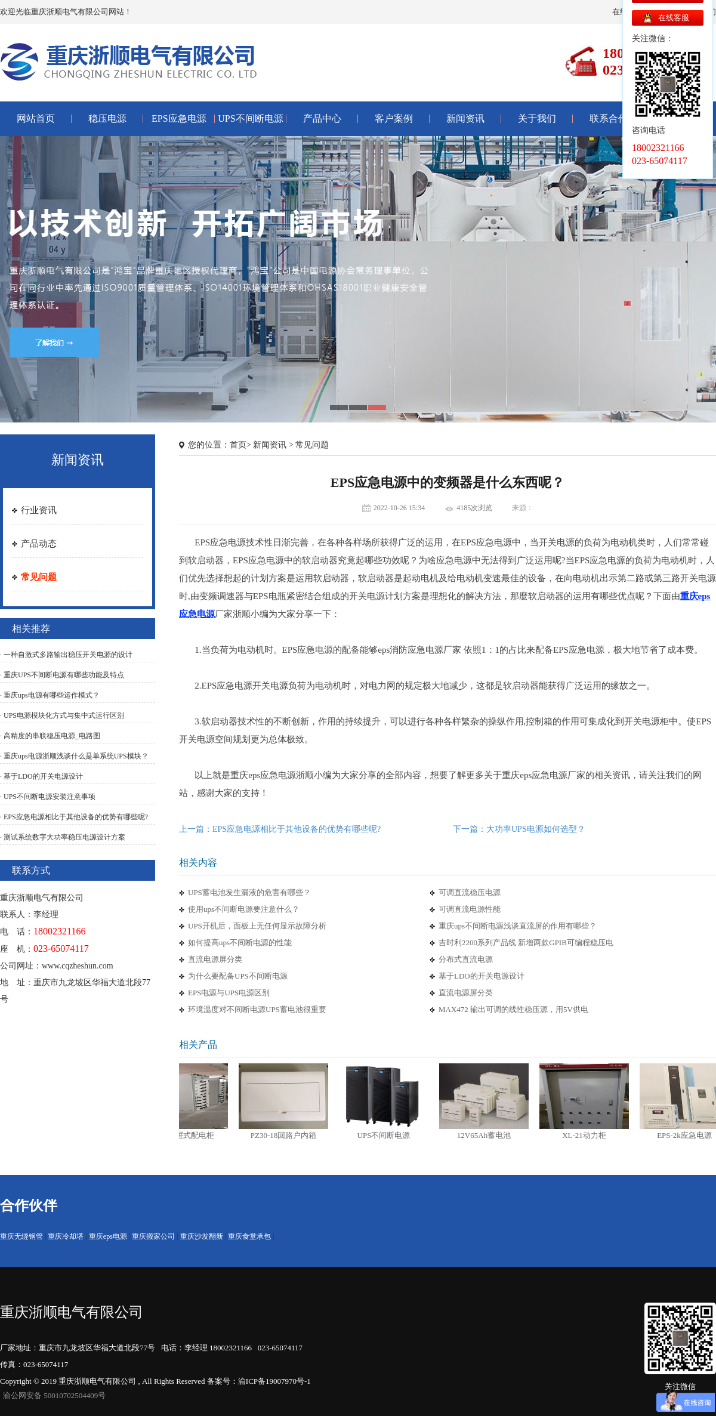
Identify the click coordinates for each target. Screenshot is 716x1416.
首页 (238, 444)
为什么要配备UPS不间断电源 (238, 975)
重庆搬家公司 (153, 1236)
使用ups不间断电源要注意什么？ (244, 909)
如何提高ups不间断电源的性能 (240, 942)
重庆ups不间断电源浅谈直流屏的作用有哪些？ (518, 925)
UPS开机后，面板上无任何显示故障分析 (257, 925)
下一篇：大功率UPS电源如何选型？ (519, 829)
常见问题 (39, 577)
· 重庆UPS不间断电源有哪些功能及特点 (62, 675)
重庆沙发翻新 (201, 1236)
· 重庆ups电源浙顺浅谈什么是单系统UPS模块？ (74, 756)
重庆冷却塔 (66, 1236)
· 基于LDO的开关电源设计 (41, 776)
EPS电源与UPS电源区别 (229, 992)
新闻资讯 (465, 118)
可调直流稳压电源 (470, 892)
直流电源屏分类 (215, 959)
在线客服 (673, 17)
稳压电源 (107, 118)
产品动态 (39, 543)
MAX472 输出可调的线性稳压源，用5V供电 (513, 1009)
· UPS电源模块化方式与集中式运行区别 (62, 715)
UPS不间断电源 (250, 118)
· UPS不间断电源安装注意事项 (47, 796)
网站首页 (36, 118)
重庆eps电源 (108, 1236)
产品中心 (322, 118)
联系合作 (609, 118)
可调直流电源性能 (470, 909)
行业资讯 (39, 510)
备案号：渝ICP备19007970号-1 (259, 1381)
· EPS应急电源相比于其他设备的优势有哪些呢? (74, 817)
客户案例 (394, 118)
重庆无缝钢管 (21, 1236)
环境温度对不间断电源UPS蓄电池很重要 (257, 1009)
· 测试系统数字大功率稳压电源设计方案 (62, 837)
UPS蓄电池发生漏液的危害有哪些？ (249, 892)
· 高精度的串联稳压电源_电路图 (50, 736)
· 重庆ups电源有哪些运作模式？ (50, 695)
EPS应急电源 (179, 118)
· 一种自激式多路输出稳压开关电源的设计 (66, 654)
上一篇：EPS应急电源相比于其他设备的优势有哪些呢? (280, 829)
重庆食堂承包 (249, 1236)
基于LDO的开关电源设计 (481, 975)
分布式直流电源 (466, 959)
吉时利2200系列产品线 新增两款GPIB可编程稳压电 (526, 942)
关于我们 (537, 118)
